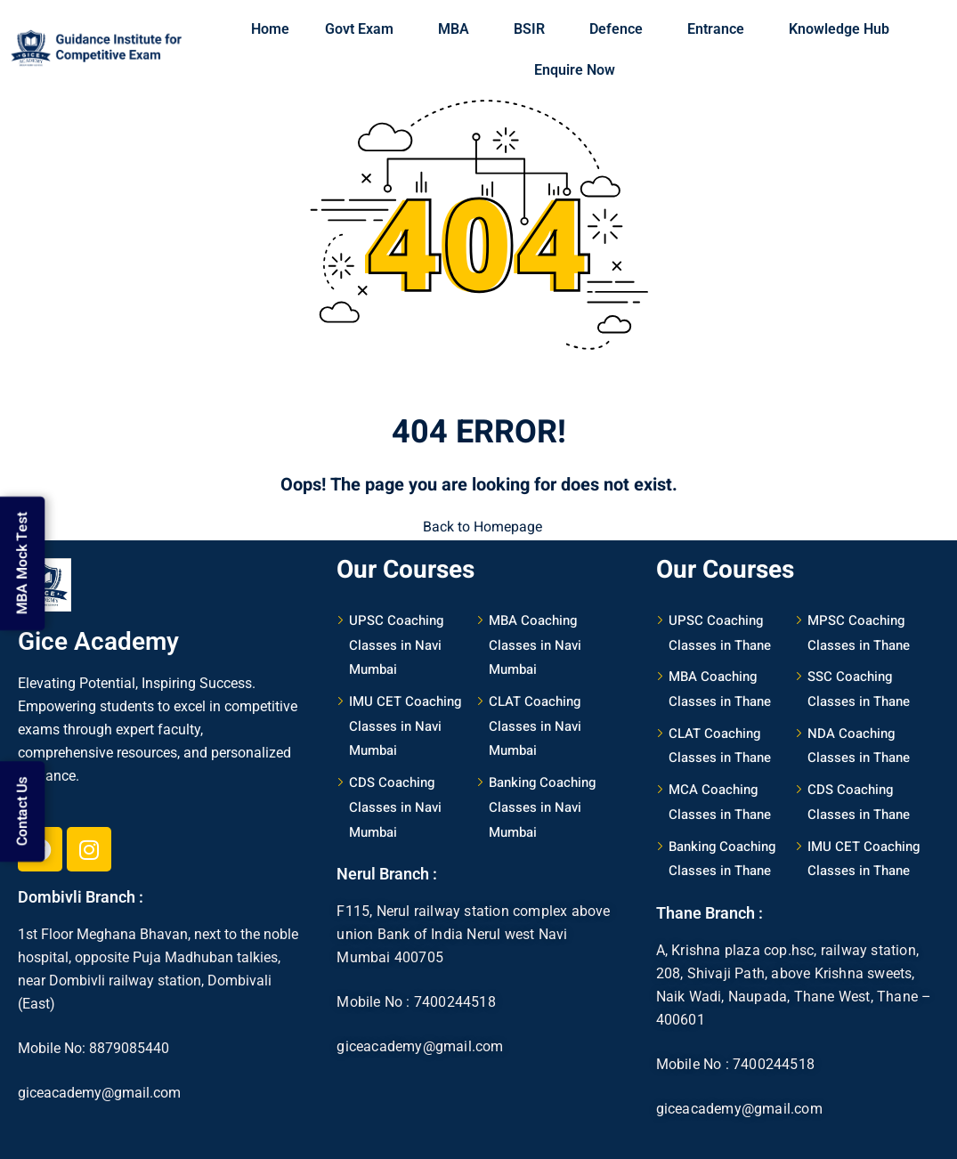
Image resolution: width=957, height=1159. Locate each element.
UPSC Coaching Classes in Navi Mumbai (396, 644)
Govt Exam (363, 29)
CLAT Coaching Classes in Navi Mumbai (535, 725)
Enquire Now (574, 69)
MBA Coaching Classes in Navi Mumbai (535, 644)
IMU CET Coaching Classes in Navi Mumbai (405, 725)
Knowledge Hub (843, 29)
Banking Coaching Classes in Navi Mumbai (542, 806)
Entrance (720, 29)
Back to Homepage (479, 527)
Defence (620, 29)
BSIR (534, 29)
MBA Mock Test (23, 558)
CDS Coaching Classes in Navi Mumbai (395, 806)
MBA (458, 29)
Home (270, 28)
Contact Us (23, 807)
